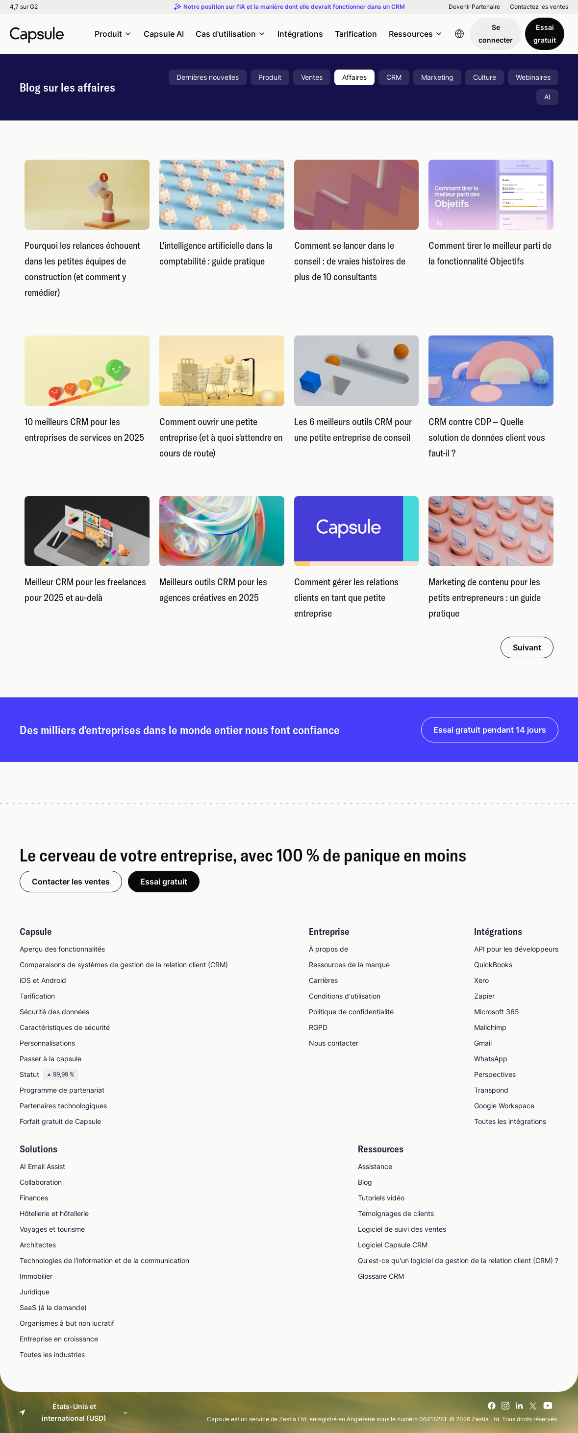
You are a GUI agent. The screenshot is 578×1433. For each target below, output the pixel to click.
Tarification (356, 34)
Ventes (312, 77)
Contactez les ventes (539, 7)
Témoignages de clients (396, 1213)
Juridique (35, 1292)
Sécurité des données (54, 1011)
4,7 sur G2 (24, 7)
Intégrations (300, 34)
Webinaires (533, 77)
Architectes (38, 1245)
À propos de (328, 949)
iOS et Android (43, 980)
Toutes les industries (52, 1354)
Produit (269, 77)
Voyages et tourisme (52, 1229)
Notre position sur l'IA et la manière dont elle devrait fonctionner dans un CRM (294, 7)
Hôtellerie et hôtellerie (54, 1213)
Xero (481, 980)
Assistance (375, 1166)
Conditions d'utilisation (344, 996)
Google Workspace (504, 1105)
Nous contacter (333, 1043)
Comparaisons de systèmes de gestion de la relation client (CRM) (124, 964)
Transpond (491, 1090)
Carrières (323, 980)
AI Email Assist (42, 1166)
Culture (484, 77)
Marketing (437, 77)
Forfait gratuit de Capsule (60, 1121)
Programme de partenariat (62, 1090)
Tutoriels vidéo (381, 1198)
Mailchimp (490, 1027)
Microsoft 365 (496, 1011)
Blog (365, 1182)
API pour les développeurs (516, 949)
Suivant (527, 647)
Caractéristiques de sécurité (65, 1027)
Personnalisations (47, 1043)
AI (547, 97)
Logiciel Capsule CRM (392, 1245)
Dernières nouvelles (207, 77)
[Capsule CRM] (37, 34)
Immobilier (36, 1276)
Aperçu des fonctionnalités (62, 949)
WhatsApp (490, 1058)
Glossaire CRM (381, 1276)
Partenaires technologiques (63, 1105)
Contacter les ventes (71, 881)
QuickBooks (493, 964)
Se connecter (495, 33)
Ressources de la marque (349, 964)
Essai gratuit (544, 33)
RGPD (318, 1027)
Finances (34, 1198)
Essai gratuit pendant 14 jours (489, 730)
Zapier (484, 996)
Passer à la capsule (50, 1058)
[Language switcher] (459, 34)
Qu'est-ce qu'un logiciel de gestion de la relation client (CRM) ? (458, 1260)
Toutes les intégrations (510, 1121)
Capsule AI (164, 34)
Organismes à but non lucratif (67, 1323)
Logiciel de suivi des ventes (402, 1229)
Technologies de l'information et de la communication (104, 1260)
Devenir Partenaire (474, 7)
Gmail (483, 1043)
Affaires (354, 77)
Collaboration (41, 1182)
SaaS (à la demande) (53, 1307)
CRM (394, 77)
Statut (49, 1074)
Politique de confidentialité (351, 1011)
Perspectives (495, 1074)
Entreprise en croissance (59, 1339)
